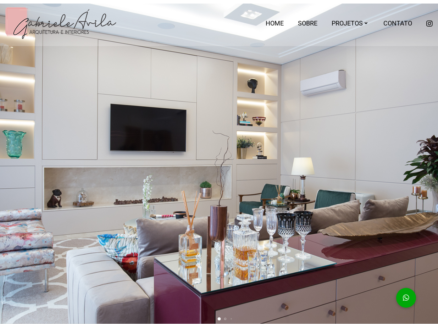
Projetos (350, 23)
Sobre (307, 23)
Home (275, 23)
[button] (219, 318)
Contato (397, 23)
